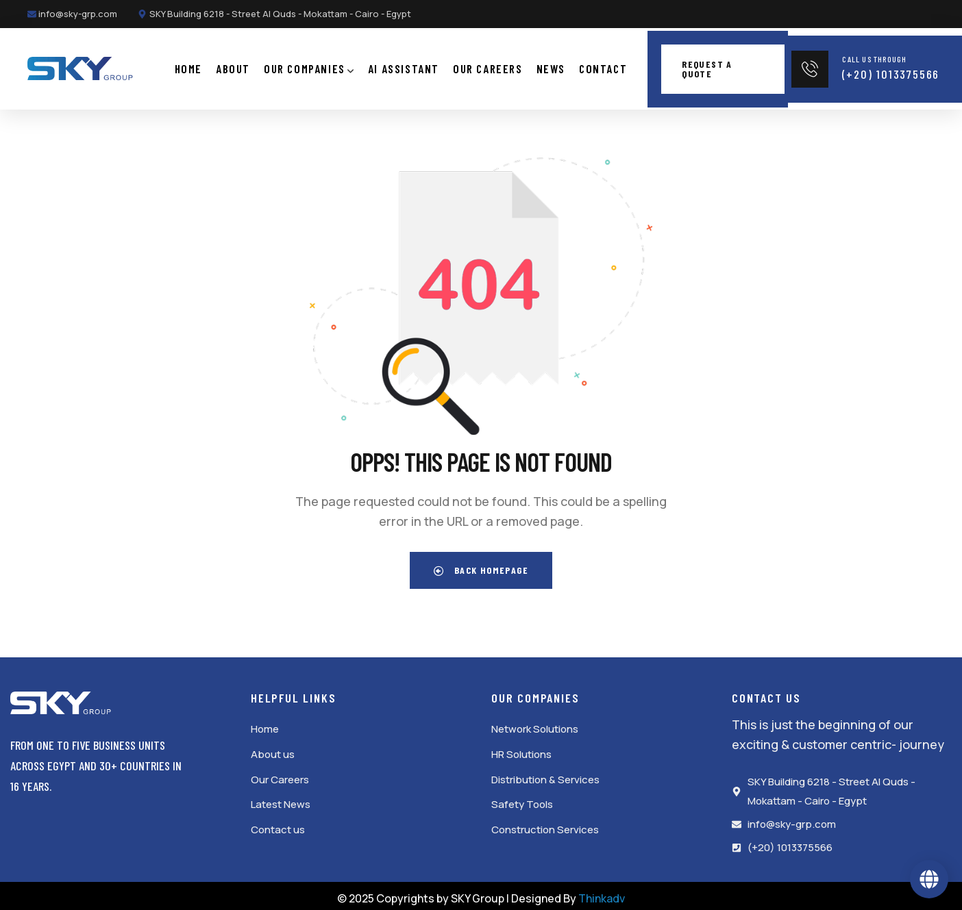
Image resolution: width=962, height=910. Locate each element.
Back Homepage (481, 565)
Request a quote (707, 66)
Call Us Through (874, 56)
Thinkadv (601, 892)
